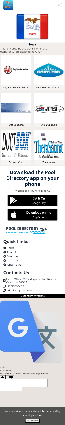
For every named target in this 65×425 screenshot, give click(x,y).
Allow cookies (32, 420)
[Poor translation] (10, 377)
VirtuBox (40, 295)
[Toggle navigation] (59, 5)
